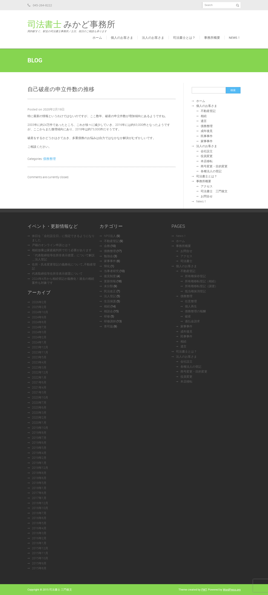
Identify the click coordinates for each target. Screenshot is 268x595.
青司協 (108, 326)
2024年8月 (39, 322)
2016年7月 (39, 513)
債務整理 (49, 158)
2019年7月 (39, 438)
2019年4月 (39, 453)
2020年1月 (39, 422)
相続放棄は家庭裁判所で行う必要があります (62, 250)
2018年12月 (40, 468)
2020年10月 (40, 397)
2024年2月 (39, 337)
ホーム (97, 37)
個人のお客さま (122, 37)
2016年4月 (39, 528)
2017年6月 (39, 493)
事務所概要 (212, 37)
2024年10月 (40, 312)
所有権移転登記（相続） (201, 281)
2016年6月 (39, 518)
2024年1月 (39, 342)
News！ (235, 37)
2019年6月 (39, 442)
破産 (188, 316)
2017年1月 (39, 498)
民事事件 (207, 136)
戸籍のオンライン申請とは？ (51, 245)
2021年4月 (39, 387)
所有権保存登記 (195, 276)
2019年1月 (39, 463)
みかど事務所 (71, 26)
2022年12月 (40, 372)
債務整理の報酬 (195, 311)
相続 (204, 116)
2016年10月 (40, 508)
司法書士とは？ (184, 37)
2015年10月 (40, 558)
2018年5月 (39, 483)
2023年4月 (39, 362)
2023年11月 (40, 352)
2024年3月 (39, 332)
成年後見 (207, 131)
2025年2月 (39, 307)
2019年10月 (40, 428)
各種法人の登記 (211, 171)
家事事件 (207, 141)
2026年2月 (39, 302)
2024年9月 (39, 317)
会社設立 (207, 151)
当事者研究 (111, 271)
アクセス (207, 186)
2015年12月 (40, 548)
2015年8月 (39, 568)
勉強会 (108, 256)
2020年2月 (39, 417)
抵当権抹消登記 (195, 291)
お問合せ (207, 196)
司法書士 (186, 261)
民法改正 (110, 291)
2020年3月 (39, 412)
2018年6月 (39, 478)
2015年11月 (40, 553)
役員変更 (207, 156)
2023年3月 (39, 367)
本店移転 (207, 161)
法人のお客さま (153, 37)
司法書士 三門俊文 (214, 191)
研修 (107, 316)
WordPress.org (232, 589)
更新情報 (110, 281)
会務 (107, 246)
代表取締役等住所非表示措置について (57, 273)
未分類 (108, 286)
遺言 (204, 121)
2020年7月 (39, 402)
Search (209, 5)
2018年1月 (39, 488)
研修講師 (110, 321)
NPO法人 (110, 236)
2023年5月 (39, 357)
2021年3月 (39, 392)
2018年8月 (39, 473)
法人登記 (110, 296)
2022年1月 (39, 377)
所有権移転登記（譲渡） (201, 286)
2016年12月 (40, 503)
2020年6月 (39, 407)
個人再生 (191, 306)
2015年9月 (39, 563)
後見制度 (110, 276)
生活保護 (110, 301)
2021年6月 (39, 382)
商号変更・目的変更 (214, 166)
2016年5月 (39, 523)
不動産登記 (208, 111)
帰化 (107, 266)
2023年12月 (40, 347)
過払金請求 (192, 321)
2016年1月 (39, 543)
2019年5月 (39, 448)
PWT (204, 589)
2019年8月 (39, 432)
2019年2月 (39, 458)
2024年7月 (39, 327)
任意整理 (191, 301)
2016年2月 (39, 538)
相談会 (108, 311)
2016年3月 (39, 533)
